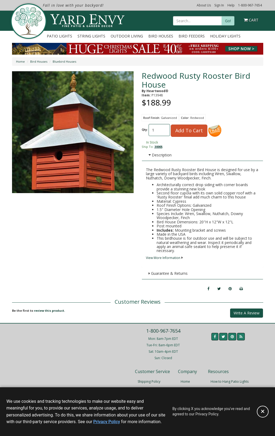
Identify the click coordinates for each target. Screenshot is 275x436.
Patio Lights (59, 36)
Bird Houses (160, 36)
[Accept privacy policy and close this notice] (263, 412)
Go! (228, 20)
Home (20, 61)
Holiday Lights (225, 36)
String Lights (91, 36)
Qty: (145, 129)
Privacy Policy (106, 421)
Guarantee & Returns (168, 273)
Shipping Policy (149, 381)
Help (231, 5)
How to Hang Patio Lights (230, 381)
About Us (204, 5)
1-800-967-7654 (250, 5)
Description (160, 154)
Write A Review (246, 312)
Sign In (219, 5)
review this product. (49, 311)
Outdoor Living (127, 36)
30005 (158, 147)
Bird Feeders (192, 36)
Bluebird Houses (64, 61)
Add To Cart (189, 130)
